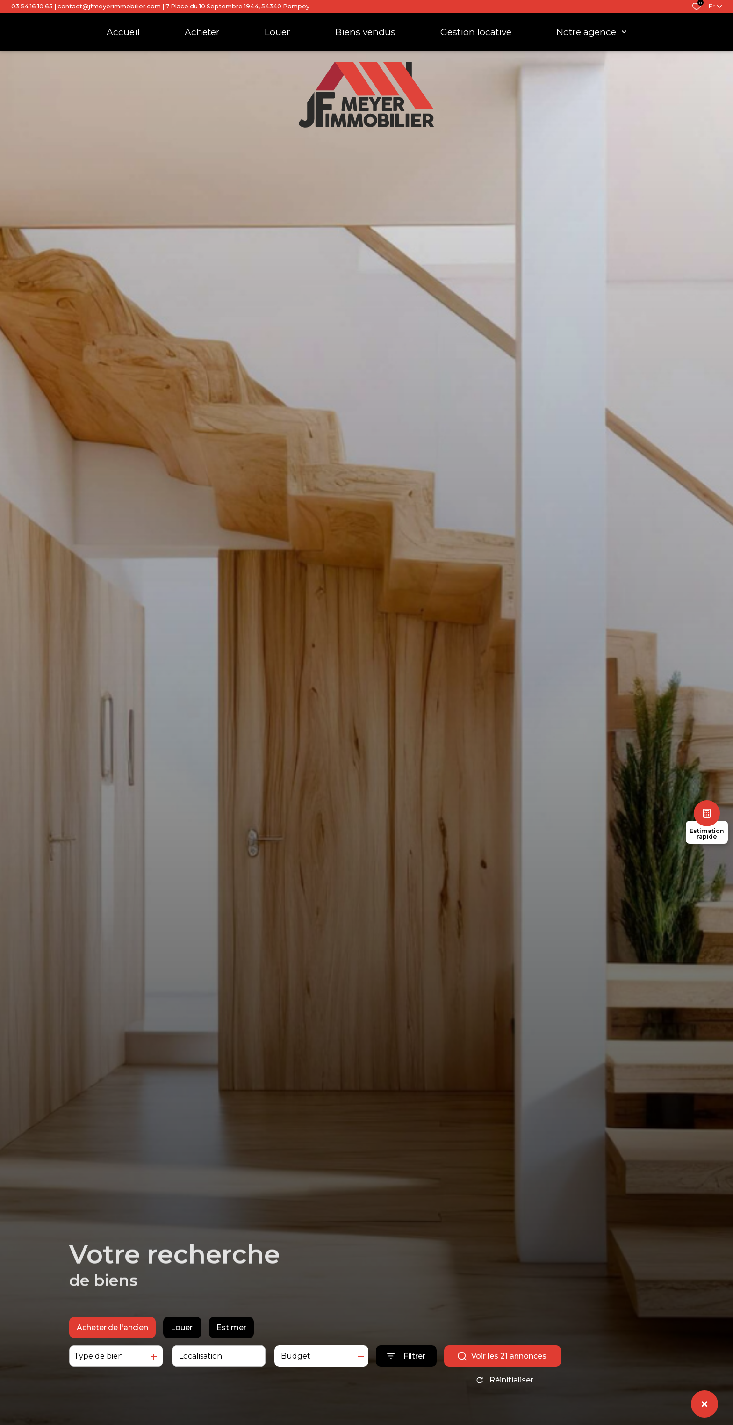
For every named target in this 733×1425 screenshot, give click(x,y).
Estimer (231, 1331)
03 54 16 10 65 (32, 6)
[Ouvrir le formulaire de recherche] (406, 1360)
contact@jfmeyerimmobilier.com (109, 6)
